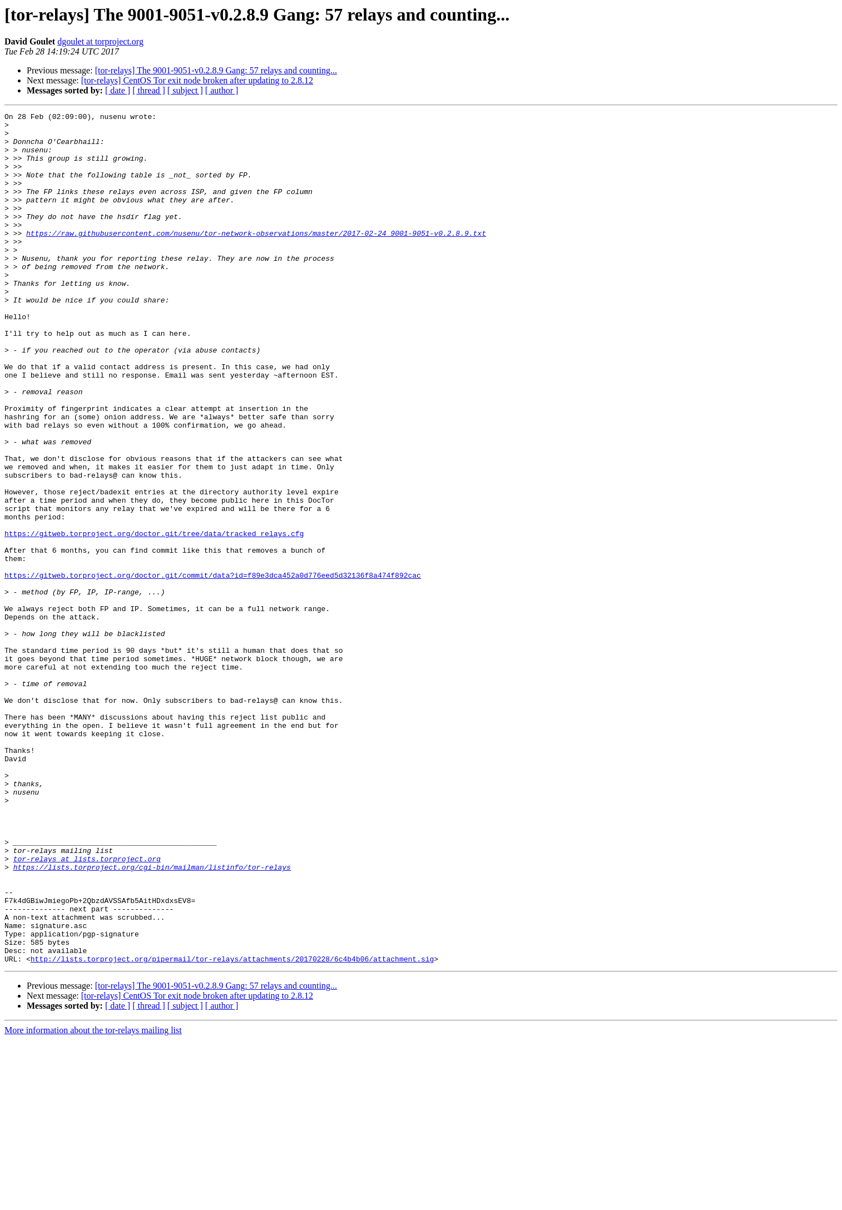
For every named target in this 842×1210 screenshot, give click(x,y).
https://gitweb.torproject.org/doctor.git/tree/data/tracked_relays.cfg (154, 618)
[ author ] (222, 90)
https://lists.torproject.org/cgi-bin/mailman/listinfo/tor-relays (152, 1019)
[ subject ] (185, 90)
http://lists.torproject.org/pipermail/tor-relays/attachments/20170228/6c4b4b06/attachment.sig (232, 1129)
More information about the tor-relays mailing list (93, 1200)
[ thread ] (148, 90)
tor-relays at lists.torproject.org (87, 1009)
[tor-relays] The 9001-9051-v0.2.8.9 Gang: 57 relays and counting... (216, 70)
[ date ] (117, 90)
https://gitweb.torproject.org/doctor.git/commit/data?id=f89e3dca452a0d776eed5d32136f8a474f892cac (212, 668)
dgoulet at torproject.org (100, 41)
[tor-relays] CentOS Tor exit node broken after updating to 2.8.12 (197, 80)
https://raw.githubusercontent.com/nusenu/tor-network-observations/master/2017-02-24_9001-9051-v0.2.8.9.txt (256, 258)
